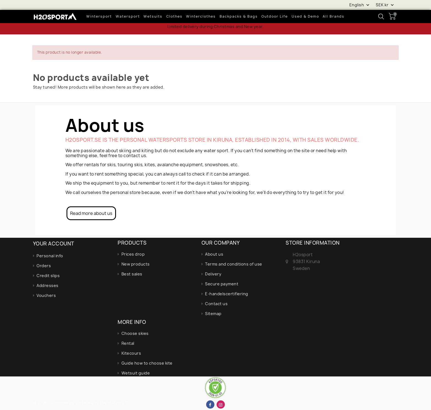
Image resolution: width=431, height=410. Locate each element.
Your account (53, 243)
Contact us (216, 303)
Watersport (128, 16)
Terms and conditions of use (233, 264)
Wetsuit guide (135, 373)
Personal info (50, 255)
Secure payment (221, 283)
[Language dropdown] (360, 4)
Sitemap (213, 313)
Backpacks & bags (239, 16)
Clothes (174, 16)
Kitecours (131, 353)
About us (214, 254)
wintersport (99, 16)
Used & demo (305, 16)
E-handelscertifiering (226, 293)
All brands (333, 16)
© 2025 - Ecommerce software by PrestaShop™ (80, 402)
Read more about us (91, 213)
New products (135, 264)
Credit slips (48, 275)
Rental (127, 343)
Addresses (48, 285)
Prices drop (133, 254)
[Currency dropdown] (385, 4)
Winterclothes (201, 16)
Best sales (131, 274)
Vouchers (46, 295)
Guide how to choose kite (147, 363)
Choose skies (135, 333)
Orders (44, 265)
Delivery (213, 274)
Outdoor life (274, 16)
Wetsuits (152, 16)
